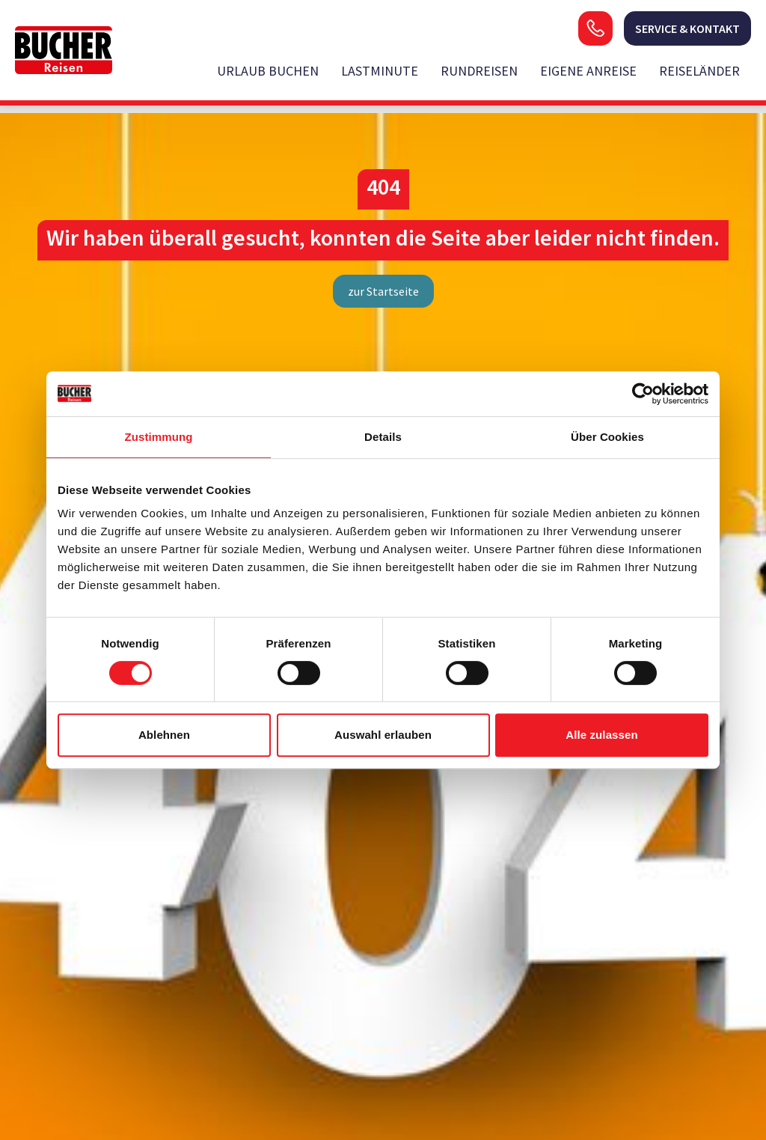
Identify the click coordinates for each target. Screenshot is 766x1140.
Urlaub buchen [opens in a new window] (268, 70)
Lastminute (379, 70)
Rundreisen (479, 70)
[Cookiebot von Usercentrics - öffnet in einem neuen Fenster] (642, 393)
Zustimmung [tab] (159, 436)
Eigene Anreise (588, 70)
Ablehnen (164, 734)
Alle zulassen (601, 734)
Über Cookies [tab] (607, 436)
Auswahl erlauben (383, 734)
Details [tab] (383, 436)
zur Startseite (383, 291)
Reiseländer (699, 70)
